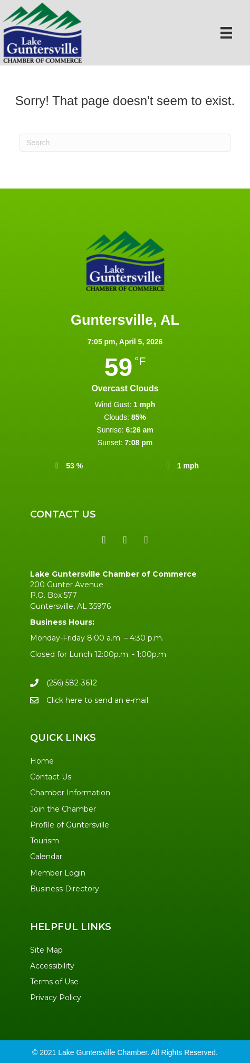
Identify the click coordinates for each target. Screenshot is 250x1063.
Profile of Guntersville (69, 825)
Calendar (46, 856)
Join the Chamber (63, 809)
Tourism (44, 840)
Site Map (46, 950)
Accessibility (52, 966)
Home (42, 761)
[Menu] (226, 33)
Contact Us (50, 777)
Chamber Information (70, 792)
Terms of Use (54, 981)
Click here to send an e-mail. (98, 700)
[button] (104, 540)
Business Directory (64, 888)
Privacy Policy (55, 997)
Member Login (57, 873)
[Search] (125, 143)
